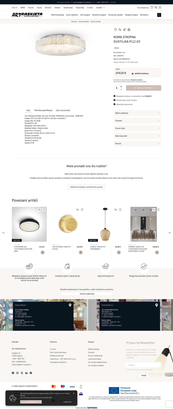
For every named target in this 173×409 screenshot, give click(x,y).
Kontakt (113, 2)
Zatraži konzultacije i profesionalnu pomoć (86, 187)
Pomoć (118, 143)
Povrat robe (120, 128)
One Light (17, 244)
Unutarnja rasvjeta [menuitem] (115, 15)
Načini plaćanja (121, 113)
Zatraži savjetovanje (87, 293)
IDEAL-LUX (55, 244)
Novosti (31, 8)
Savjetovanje (68, 8)
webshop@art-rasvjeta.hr (82, 2)
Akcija (14, 8)
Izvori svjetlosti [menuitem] (72, 15)
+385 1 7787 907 (108, 314)
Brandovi (48, 8)
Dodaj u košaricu (143, 88)
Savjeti (39, 8)
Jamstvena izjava (94, 358)
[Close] (31, 402)
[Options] (67, 401)
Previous (4, 233)
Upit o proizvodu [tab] (63, 110)
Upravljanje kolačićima (58, 362)
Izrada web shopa (81, 407)
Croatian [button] (99, 8)
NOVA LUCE (94, 244)
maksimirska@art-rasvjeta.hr (112, 316)
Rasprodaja (80, 8)
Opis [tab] (28, 110)
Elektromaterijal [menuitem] (57, 15)
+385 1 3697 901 (102, 2)
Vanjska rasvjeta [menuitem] (131, 15)
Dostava (118, 120)
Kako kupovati (121, 135)
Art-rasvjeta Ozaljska (96, 365)
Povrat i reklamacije (95, 355)
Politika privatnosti (57, 355)
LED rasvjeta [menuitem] (85, 15)
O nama (90, 8)
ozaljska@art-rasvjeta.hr (24, 316)
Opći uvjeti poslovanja (58, 352)
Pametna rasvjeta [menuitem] (99, 15)
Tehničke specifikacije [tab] (43, 110)
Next (169, 233)
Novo (23, 8)
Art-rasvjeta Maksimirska (97, 362)
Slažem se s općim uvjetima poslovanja (141, 369)
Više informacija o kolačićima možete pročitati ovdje (36, 397)
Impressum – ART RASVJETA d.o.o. (63, 358)
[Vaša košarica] (160, 8)
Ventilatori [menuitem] (144, 15)
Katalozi (57, 8)
